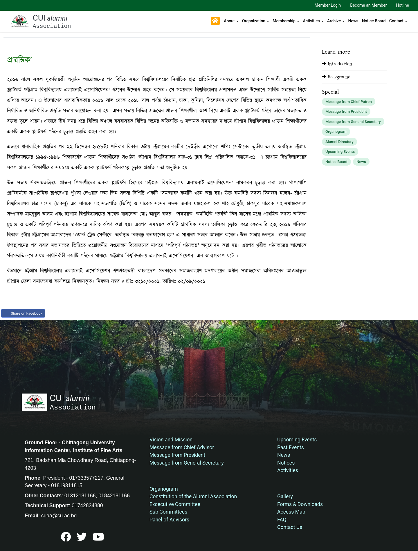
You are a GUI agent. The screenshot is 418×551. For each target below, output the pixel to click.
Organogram (336, 131)
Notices (286, 463)
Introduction (337, 64)
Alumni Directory (339, 141)
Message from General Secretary (353, 121)
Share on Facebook (23, 313)
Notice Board (373, 21)
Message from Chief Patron (348, 101)
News (353, 21)
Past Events (290, 447)
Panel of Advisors (169, 520)
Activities (311, 21)
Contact (396, 21)
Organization (253, 21)
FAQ (282, 520)
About (229, 21)
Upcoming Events (340, 151)
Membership (284, 21)
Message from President (346, 111)
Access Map (291, 512)
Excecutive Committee (174, 504)
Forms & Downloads (300, 504)
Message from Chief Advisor (181, 447)
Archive (334, 21)
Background (336, 77)
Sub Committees (168, 512)
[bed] (66, 539)
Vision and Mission (170, 440)
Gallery (285, 496)
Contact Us (289, 527)
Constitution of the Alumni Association (193, 496)
